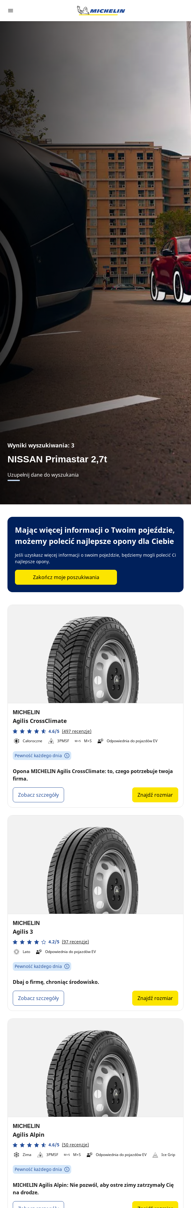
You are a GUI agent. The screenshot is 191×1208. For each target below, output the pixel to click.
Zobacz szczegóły (38, 794)
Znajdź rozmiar (155, 794)
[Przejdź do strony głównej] (101, 10)
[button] (52, 731)
